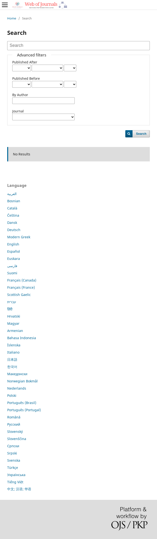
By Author (20, 94)
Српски (13, 446)
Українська (16, 474)
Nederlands (16, 388)
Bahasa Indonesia (21, 338)
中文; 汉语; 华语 (19, 489)
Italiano (13, 352)
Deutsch (13, 229)
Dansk (12, 222)
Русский (13, 424)
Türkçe (12, 467)
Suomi (12, 273)
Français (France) (21, 287)
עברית (11, 302)
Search (141, 133)
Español (13, 251)
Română (13, 417)
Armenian (15, 330)
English (13, 244)
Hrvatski (13, 316)
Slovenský (15, 431)
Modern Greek (18, 237)
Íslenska (13, 345)
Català (12, 208)
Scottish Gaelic (19, 294)
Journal (18, 111)
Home (11, 18)
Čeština (13, 215)
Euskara (13, 258)
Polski (11, 395)
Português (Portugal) (24, 410)
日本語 (12, 359)
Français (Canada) (21, 280)
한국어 (12, 366)
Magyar (13, 323)
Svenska (13, 460)
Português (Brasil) (21, 402)
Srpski (12, 453)
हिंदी (9, 309)
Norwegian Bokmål (22, 381)
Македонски (17, 374)
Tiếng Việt (15, 482)
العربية (12, 193)
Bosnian (13, 201)
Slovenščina (16, 438)
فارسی (12, 265)
